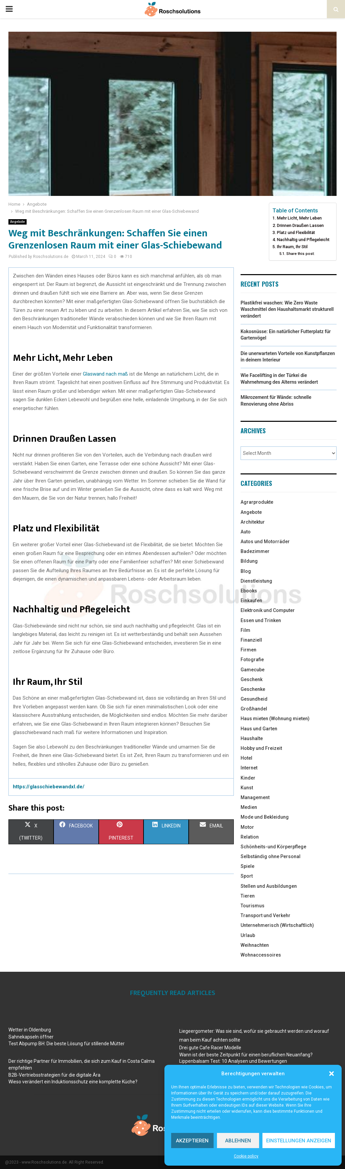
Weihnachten (255, 945)
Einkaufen (251, 600)
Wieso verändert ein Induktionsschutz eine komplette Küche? (72, 1081)
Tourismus (252, 905)
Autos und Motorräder (265, 541)
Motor (247, 827)
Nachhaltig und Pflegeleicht (303, 239)
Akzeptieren (192, 1141)
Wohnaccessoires (261, 955)
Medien (249, 807)
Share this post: (300, 253)
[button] (331, 1073)
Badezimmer (255, 551)
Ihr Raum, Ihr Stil (292, 246)
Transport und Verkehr (265, 915)
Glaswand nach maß (106, 374)
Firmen (248, 649)
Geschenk (251, 679)
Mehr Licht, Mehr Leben (299, 218)
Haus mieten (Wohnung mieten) (275, 718)
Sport (247, 876)
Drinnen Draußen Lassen (300, 225)
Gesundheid (254, 699)
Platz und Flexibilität (296, 232)
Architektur (253, 522)
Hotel (246, 758)
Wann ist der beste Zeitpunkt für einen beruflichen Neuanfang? (246, 1054)
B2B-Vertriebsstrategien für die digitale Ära (54, 1075)
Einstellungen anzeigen (298, 1141)
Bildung (249, 561)
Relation (250, 837)
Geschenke (253, 689)
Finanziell (251, 640)
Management (255, 797)
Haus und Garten (259, 728)
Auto (246, 531)
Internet (249, 767)
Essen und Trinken (261, 620)
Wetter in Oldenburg (29, 1029)
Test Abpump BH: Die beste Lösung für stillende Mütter (66, 1043)
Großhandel (254, 708)
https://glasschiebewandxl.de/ (49, 787)
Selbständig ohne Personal (271, 856)
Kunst (247, 787)
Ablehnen (238, 1141)
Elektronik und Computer (268, 610)
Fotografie (252, 659)
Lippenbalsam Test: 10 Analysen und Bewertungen (233, 1061)
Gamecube (252, 669)
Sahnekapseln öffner (31, 1037)
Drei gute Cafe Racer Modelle (210, 1047)
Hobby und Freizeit (261, 748)
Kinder (248, 778)
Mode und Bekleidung (265, 817)
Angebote (17, 222)
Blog (246, 571)
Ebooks (249, 590)
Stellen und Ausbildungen (269, 886)
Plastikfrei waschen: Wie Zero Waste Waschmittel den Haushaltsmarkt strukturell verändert (287, 309)
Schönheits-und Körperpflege (273, 846)
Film (245, 630)
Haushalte (252, 738)
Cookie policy (246, 1156)
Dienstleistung (256, 581)
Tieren (248, 896)
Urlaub (248, 935)
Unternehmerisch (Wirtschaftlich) (277, 925)
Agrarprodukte (257, 502)
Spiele (247, 866)
